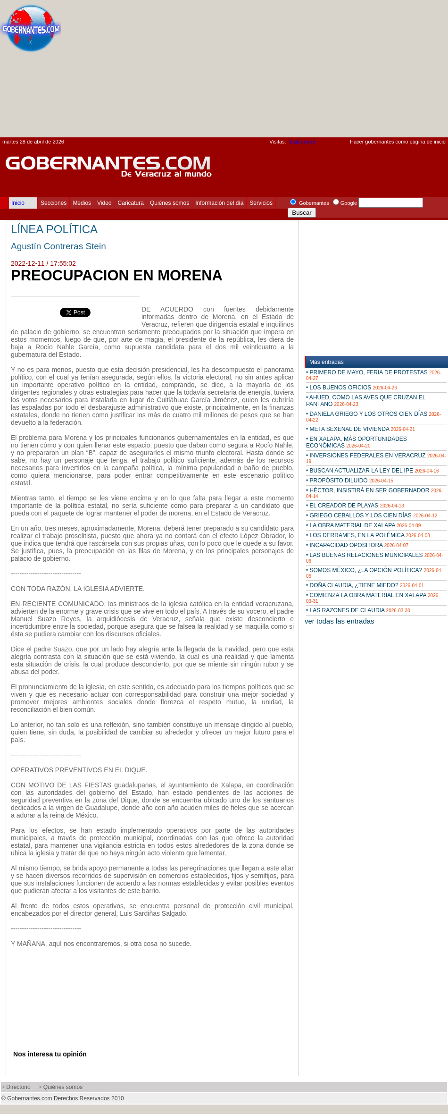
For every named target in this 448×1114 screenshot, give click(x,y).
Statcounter (302, 141)
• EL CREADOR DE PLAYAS (355, 505)
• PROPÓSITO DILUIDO (349, 480)
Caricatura (131, 203)
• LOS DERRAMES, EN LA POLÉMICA (368, 535)
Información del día (219, 203)
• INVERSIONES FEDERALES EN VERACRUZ (376, 458)
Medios (82, 203)
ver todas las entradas (339, 621)
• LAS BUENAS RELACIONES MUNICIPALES (374, 558)
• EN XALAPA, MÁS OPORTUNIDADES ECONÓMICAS (356, 442)
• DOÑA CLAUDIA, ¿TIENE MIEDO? (365, 585)
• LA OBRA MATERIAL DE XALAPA (363, 525)
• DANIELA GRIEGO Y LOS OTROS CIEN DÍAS (373, 416)
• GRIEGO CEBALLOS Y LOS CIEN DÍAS (371, 515)
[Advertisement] (357, 71)
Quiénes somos (169, 203)
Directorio (18, 1087)
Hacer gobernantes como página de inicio (398, 141)
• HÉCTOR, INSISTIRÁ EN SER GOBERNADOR (374, 493)
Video (104, 203)
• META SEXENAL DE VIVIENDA (360, 429)
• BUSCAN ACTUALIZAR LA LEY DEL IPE (372, 470)
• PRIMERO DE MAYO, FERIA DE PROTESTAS (373, 375)
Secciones (53, 203)
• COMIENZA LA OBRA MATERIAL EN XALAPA (373, 598)
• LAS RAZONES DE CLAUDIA (358, 610)
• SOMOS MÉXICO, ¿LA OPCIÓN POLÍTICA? (374, 573)
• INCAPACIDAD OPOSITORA (357, 545)
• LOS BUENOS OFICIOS (351, 387)
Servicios (261, 203)
